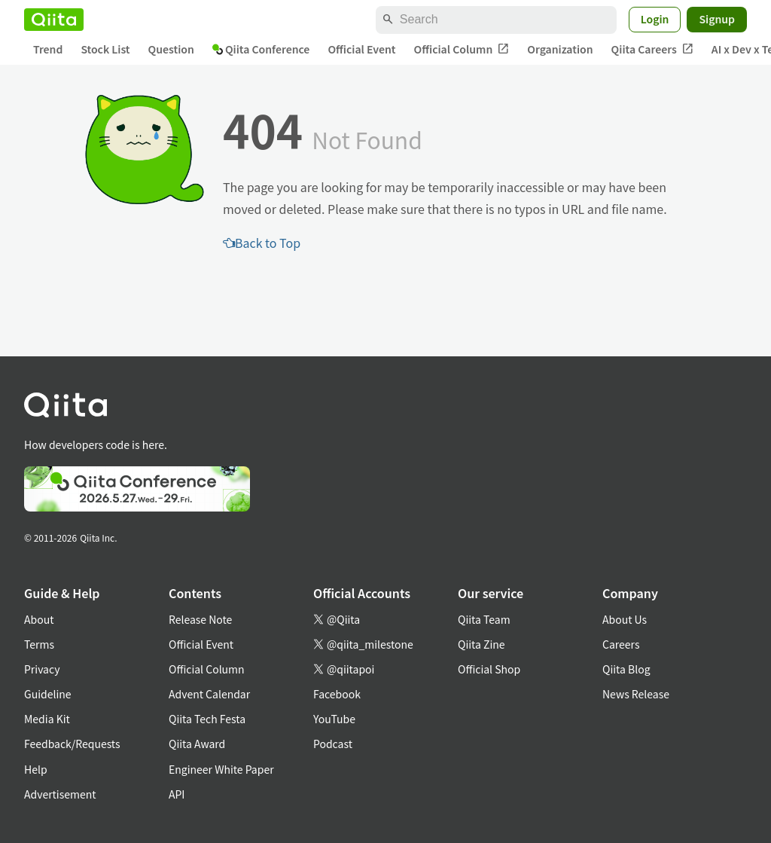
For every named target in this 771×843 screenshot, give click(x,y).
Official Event (361, 49)
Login (655, 18)
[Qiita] (54, 19)
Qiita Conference (261, 49)
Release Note (200, 619)
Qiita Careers (652, 49)
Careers (620, 644)
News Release (635, 693)
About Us (624, 619)
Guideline (48, 693)
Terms (39, 644)
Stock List (105, 49)
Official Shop (489, 669)
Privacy (41, 669)
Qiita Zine (481, 644)
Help (35, 769)
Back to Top (261, 243)
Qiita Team (484, 619)
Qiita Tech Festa (207, 718)
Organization (560, 49)
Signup (717, 18)
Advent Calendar (209, 693)
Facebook (337, 693)
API (176, 794)
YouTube (334, 718)
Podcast (332, 743)
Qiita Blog (626, 669)
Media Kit (47, 718)
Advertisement (60, 794)
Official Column (462, 49)
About (38, 619)
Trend (47, 49)
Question (171, 49)
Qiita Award (197, 743)
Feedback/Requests (72, 743)
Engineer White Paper (221, 769)
